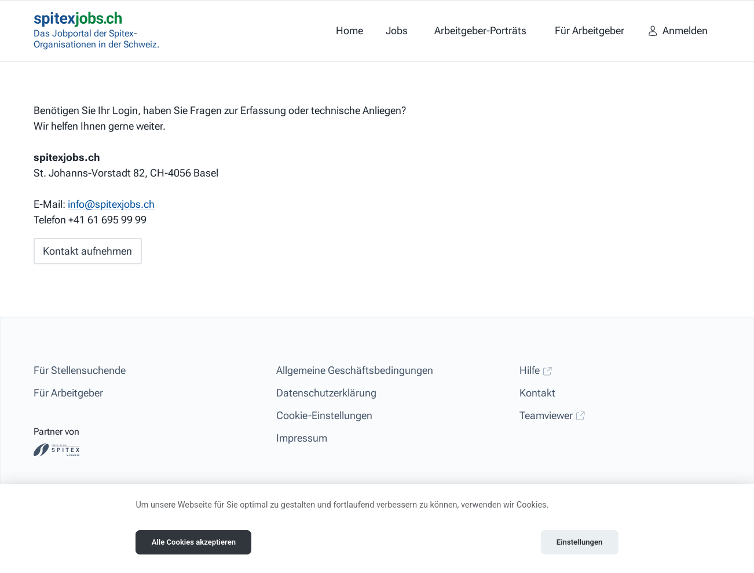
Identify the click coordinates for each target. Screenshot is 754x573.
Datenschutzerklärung (326, 393)
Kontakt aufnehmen (87, 251)
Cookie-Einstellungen (324, 415)
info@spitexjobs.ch (111, 204)
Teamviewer (552, 415)
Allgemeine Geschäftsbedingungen (354, 370)
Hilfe (535, 370)
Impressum (301, 438)
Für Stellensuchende (80, 370)
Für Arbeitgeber (68, 393)
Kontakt (537, 393)
